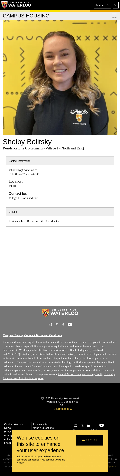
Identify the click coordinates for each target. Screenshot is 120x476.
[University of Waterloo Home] (16, 4)
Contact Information (19, 160)
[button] (102, 5)
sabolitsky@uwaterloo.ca (23, 169)
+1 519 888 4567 (62, 408)
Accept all (89, 440)
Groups (13, 211)
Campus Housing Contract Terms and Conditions (32, 335)
